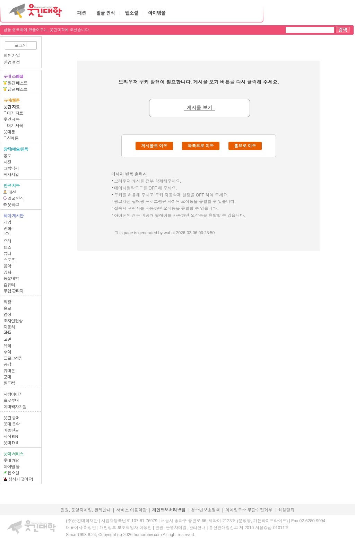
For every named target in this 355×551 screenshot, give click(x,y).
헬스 (7, 247)
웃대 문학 (11, 424)
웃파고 (13, 204)
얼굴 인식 (16, 198)
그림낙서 (11, 168)
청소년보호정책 (205, 510)
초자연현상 (13, 320)
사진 (7, 162)
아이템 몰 (11, 466)
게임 (7, 222)
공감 (7, 364)
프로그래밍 (13, 358)
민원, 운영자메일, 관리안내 (85, 510)
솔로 (7, 308)
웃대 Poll (10, 442)
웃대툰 (9, 132)
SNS (7, 332)
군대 (7, 377)
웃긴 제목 (11, 119)
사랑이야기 (13, 394)
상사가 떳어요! (20, 479)
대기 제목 (15, 125)
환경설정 (11, 62)
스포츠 (9, 259)
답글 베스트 (17, 89)
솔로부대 (11, 400)
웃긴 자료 (11, 107)
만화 (7, 228)
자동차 (9, 327)
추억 (7, 352)
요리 (7, 241)
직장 (7, 302)
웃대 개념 (11, 460)
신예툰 (12, 138)
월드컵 (9, 383)
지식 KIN (10, 436)
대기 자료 (15, 113)
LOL (6, 233)
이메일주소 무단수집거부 (248, 510)
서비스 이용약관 (131, 510)
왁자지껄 (11, 174)
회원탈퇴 (286, 510)
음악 (7, 266)
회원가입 (11, 55)
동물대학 (11, 278)
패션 (12, 192)
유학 (7, 345)
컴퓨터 (9, 284)
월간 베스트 (17, 83)
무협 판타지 (13, 291)
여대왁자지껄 (14, 406)
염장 (7, 314)
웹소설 (13, 473)
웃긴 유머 (11, 418)
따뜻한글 (11, 430)
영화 (7, 272)
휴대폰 (9, 370)
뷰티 (7, 253)
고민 (7, 339)
